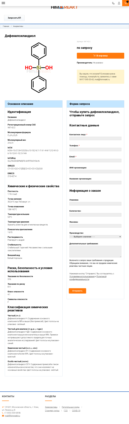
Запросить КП (14, 18)
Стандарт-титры (52, 411)
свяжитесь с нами (108, 77)
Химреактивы (18, 26)
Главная (6, 26)
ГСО (66, 411)
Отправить (77, 291)
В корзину (100, 55)
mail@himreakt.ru (102, 79)
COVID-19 (76, 411)
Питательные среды (70, 407)
